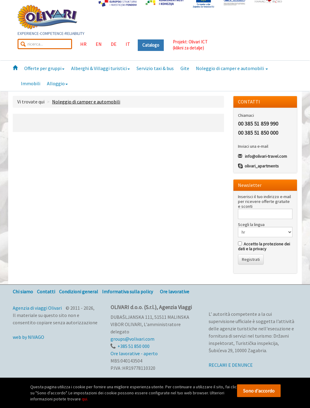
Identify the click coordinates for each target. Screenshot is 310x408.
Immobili (30, 83)
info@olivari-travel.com (266, 156)
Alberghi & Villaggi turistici (100, 68)
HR (83, 44)
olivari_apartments (262, 166)
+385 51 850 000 (133, 346)
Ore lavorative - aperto (134, 353)
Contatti (46, 291)
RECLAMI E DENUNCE (231, 365)
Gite (184, 68)
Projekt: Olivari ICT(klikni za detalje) (190, 45)
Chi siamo (23, 291)
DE (114, 44)
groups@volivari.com (132, 339)
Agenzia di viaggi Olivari (37, 308)
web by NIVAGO (28, 337)
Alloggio (57, 83)
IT (128, 44)
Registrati (251, 259)
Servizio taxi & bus (155, 68)
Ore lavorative (174, 291)
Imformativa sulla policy (127, 291)
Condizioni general (78, 291)
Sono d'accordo (259, 391)
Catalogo (150, 45)
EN (99, 44)
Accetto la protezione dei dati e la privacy (264, 246)
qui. (85, 399)
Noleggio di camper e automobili (232, 68)
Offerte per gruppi (44, 68)
